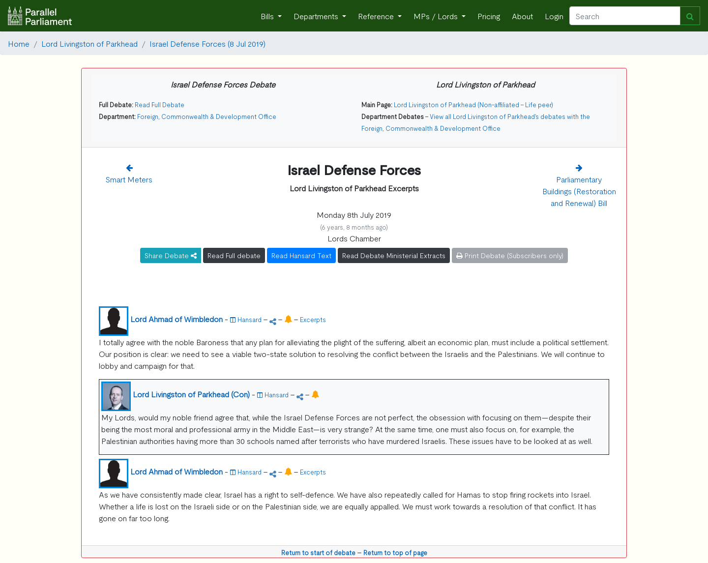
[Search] (624, 15)
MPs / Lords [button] (436, 15)
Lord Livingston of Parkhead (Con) (191, 393)
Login (554, 15)
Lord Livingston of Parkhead (89, 43)
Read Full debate (234, 255)
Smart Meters (129, 179)
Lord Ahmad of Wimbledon (176, 318)
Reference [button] (377, 15)
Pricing (488, 15)
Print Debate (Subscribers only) (509, 255)
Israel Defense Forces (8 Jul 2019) (207, 43)
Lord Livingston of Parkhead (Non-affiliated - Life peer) (473, 104)
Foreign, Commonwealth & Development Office (206, 116)
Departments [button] (317, 15)
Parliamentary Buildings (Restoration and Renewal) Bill (579, 191)
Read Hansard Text (301, 255)
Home (19, 43)
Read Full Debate (159, 104)
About (522, 15)
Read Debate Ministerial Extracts (393, 255)
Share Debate (171, 255)
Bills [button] (268, 15)
